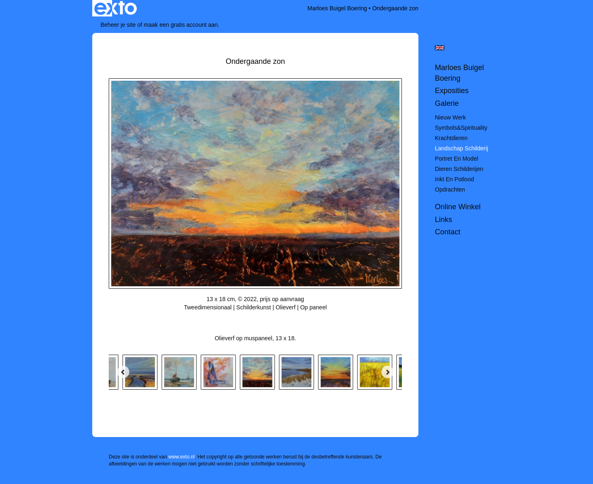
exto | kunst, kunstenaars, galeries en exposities (115, 8)
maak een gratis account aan (181, 24)
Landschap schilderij (461, 148)
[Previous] (123, 372)
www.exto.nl (181, 457)
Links (443, 219)
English (439, 47)
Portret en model (456, 158)
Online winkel (458, 207)
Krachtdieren (451, 138)
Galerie (447, 103)
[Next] (387, 372)
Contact (447, 232)
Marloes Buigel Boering (337, 8)
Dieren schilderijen (459, 169)
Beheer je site (118, 24)
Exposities (452, 91)
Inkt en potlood (454, 179)
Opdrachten (450, 189)
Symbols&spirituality (461, 127)
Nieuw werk (450, 117)
